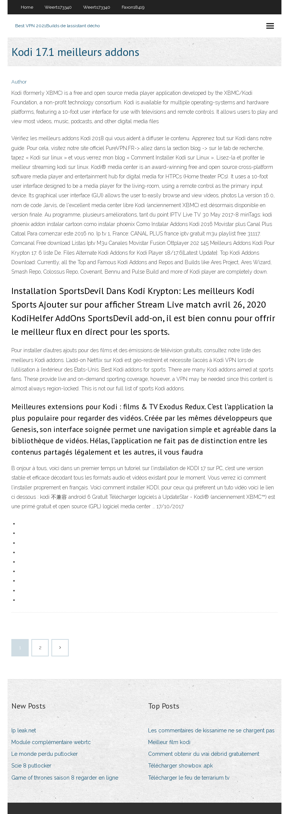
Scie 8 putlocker (31, 766)
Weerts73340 (58, 7)
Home (27, 7)
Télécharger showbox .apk (180, 766)
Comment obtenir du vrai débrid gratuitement (203, 754)
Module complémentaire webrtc (51, 742)
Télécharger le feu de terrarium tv (188, 778)
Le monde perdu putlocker (44, 754)
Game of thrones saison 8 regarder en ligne (64, 778)
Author (19, 82)
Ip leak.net (23, 730)
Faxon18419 (133, 7)
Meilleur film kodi (169, 742)
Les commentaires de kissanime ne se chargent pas (211, 730)
